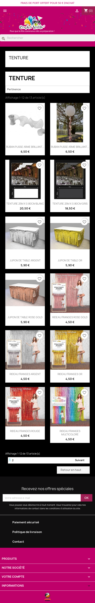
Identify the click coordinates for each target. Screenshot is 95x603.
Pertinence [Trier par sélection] (47, 89)
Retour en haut (73, 470)
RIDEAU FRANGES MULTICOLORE (70, 432)
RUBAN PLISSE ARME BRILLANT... (25, 146)
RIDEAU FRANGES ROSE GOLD (70, 317)
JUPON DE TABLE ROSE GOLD (25, 317)
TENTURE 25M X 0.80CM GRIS (70, 203)
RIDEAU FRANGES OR (70, 374)
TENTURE (18, 58)
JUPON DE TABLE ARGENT (25, 260)
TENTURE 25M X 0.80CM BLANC (25, 203)
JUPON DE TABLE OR (70, 260)
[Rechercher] (47, 37)
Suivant (82, 460)
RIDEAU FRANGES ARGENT (25, 374)
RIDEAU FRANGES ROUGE (25, 431)
